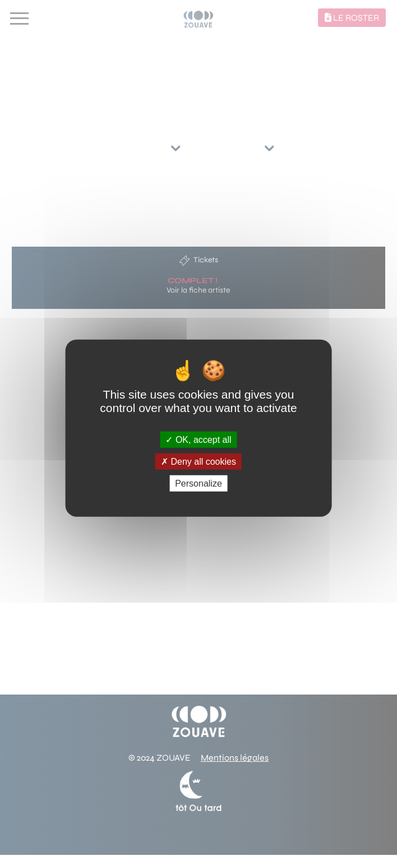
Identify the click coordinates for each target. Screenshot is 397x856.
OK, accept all (198, 439)
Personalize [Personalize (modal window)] (198, 483)
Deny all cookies (198, 461)
